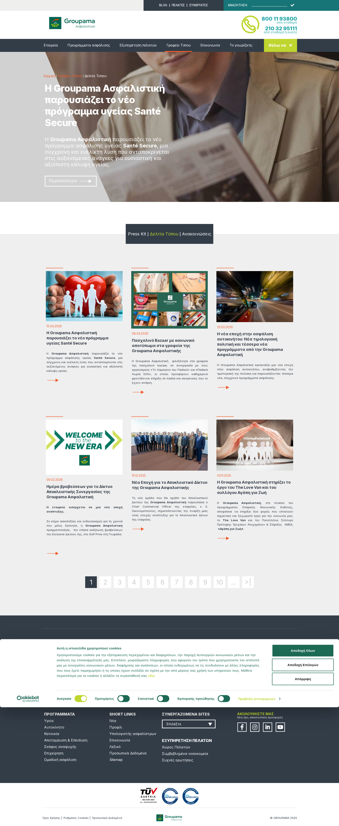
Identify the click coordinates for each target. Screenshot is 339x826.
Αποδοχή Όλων (303, 769)
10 (219, 582)
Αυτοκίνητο (54, 727)
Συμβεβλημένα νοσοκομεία (185, 753)
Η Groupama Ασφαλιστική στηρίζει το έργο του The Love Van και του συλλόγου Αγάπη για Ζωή (254, 487)
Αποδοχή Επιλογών (302, 783)
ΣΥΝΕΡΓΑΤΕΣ (198, 5)
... (233, 582)
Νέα (112, 721)
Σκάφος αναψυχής (60, 747)
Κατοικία (51, 734)
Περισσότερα (70, 180)
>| (248, 582)
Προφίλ (115, 727)
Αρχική (49, 76)
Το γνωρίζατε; (241, 45)
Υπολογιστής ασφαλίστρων (132, 734)
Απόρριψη (303, 797)
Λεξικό (115, 747)
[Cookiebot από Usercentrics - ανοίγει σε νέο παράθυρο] (28, 817)
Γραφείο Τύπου (178, 45)
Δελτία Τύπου (164, 233)
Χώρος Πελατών (176, 747)
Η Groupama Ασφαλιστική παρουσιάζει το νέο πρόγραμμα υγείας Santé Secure (77, 338)
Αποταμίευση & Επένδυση (65, 740)
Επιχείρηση (53, 753)
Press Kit (137, 233)
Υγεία (49, 721)
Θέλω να (277, 45)
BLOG (163, 5)
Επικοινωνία (210, 45)
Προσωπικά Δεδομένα (128, 753)
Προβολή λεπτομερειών (256, 817)
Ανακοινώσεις (196, 233)
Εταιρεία (51, 45)
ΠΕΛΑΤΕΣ (178, 5)
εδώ (151, 794)
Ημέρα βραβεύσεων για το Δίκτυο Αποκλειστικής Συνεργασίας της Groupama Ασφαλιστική (79, 491)
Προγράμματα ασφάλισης (88, 45)
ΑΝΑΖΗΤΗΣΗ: (238, 5)
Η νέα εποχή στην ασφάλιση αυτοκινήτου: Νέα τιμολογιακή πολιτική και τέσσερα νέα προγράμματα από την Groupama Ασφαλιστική (250, 344)
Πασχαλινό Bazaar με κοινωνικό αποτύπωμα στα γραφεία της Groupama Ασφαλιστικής (163, 345)
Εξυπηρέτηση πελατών (138, 45)
